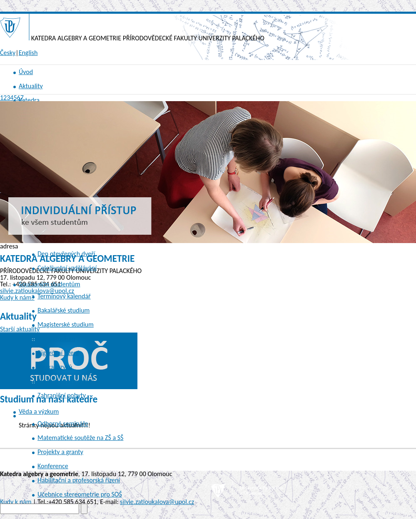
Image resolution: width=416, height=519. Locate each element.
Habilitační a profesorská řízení (78, 480)
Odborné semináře (62, 423)
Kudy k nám (15, 502)
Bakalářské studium (63, 310)
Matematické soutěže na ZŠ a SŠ (80, 438)
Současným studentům (49, 284)
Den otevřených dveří (66, 254)
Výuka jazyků (54, 367)
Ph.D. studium (56, 339)
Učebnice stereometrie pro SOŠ (79, 494)
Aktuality (31, 86)
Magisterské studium (65, 324)
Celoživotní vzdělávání (67, 268)
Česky (7, 53)
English (28, 53)
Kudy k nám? (17, 297)
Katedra (29, 100)
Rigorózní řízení (58, 353)
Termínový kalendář (64, 296)
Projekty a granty (60, 452)
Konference (52, 466)
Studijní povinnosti (62, 381)
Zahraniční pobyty (61, 395)
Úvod (26, 72)
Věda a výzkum (39, 411)
